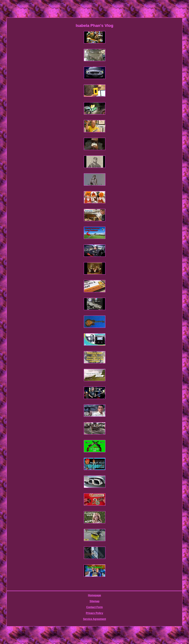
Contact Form (94, 607)
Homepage (94, 595)
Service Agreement (94, 619)
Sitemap (94, 601)
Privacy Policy (94, 613)
